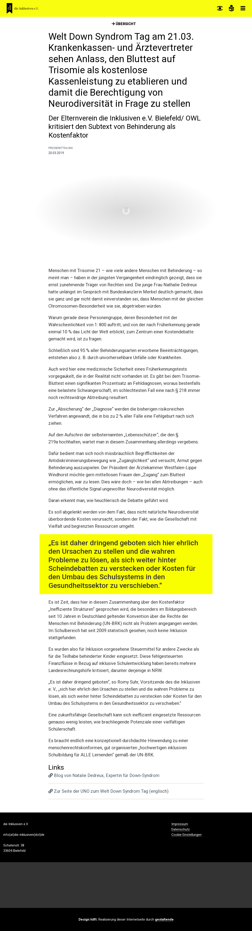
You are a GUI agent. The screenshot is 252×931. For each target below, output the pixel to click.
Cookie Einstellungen (186, 835)
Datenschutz (180, 829)
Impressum (179, 824)
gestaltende (164, 919)
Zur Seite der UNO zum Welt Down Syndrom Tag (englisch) (108, 791)
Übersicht (124, 24)
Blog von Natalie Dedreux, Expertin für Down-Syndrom (103, 775)
